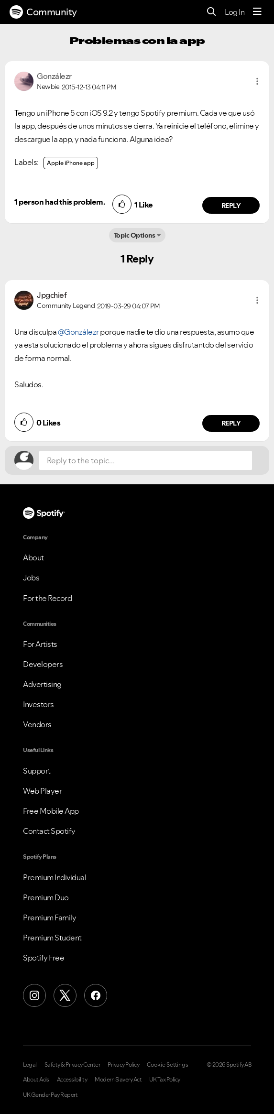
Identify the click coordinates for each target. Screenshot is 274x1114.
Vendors (37, 724)
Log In (234, 12)
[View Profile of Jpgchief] (51, 295)
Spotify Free (43, 957)
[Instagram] (34, 995)
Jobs (31, 577)
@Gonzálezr (78, 332)
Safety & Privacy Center (72, 1065)
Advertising (42, 684)
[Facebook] (95, 995)
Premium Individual (54, 877)
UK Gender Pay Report (50, 1095)
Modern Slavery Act (118, 1079)
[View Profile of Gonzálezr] (54, 76)
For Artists (40, 644)
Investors (38, 704)
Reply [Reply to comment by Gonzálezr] (231, 205)
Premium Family (49, 917)
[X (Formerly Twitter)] (65, 995)
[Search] (211, 12)
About (33, 557)
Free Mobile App (51, 811)
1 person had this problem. (59, 202)
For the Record (47, 598)
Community (43, 12)
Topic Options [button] (134, 235)
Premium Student (52, 937)
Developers (43, 664)
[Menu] (257, 12)
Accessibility (72, 1079)
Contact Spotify (49, 831)
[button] (257, 81)
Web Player (42, 791)
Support (37, 770)
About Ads (36, 1079)
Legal (30, 1065)
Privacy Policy (123, 1065)
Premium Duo (46, 897)
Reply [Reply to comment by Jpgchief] (231, 423)
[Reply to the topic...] (145, 460)
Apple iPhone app (71, 163)
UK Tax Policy (164, 1079)
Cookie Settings (167, 1065)
